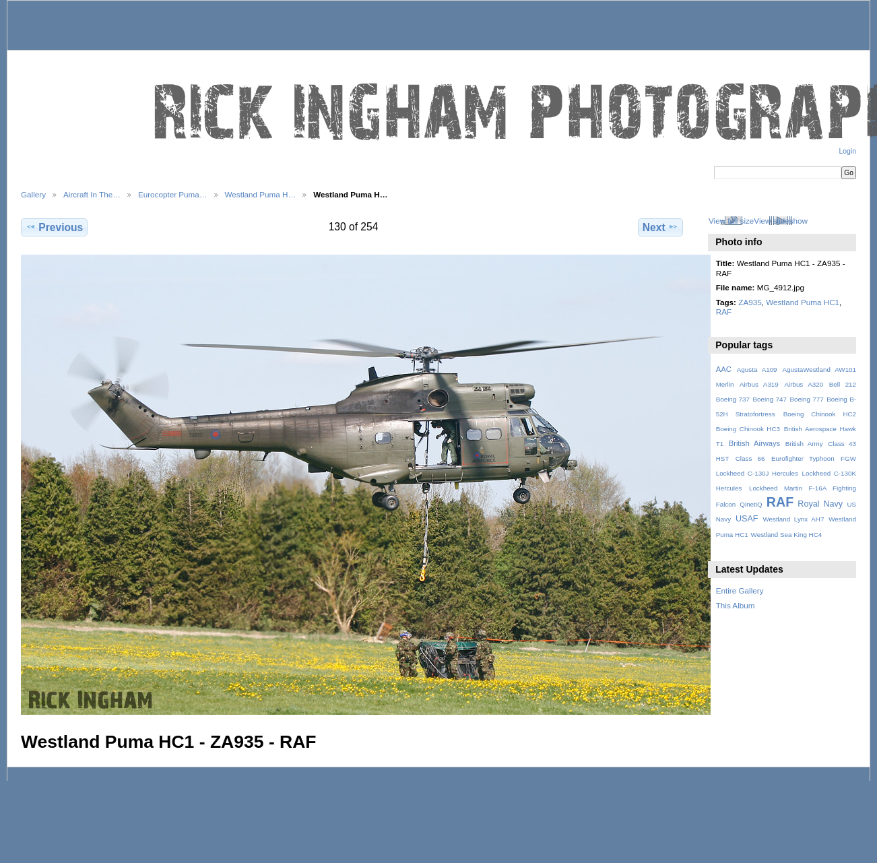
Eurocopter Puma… (172, 194)
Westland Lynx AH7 (793, 519)
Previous (54, 227)
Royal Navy (820, 504)
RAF (724, 311)
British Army (804, 443)
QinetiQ (751, 504)
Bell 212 (842, 384)
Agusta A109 (757, 369)
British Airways (755, 443)
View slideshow (781, 220)
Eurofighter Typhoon (803, 458)
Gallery (33, 194)
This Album (735, 605)
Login (847, 151)
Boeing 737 (733, 399)
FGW (848, 458)
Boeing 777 (806, 399)
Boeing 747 (770, 399)
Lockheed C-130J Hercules (757, 473)
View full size (731, 220)
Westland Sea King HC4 (786, 534)
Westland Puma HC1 (802, 302)
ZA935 (749, 302)
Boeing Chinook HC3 (748, 429)
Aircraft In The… (92, 194)
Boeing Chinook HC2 (819, 414)
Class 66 (750, 458)
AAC (724, 369)
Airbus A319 (759, 384)
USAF (747, 518)
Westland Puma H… (260, 194)
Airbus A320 (803, 384)
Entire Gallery (740, 590)
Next (660, 227)
